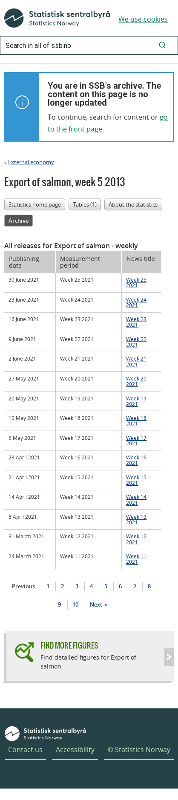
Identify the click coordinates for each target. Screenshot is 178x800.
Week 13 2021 (136, 519)
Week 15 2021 (136, 480)
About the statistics (133, 204)
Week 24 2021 (136, 302)
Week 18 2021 (136, 420)
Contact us (25, 749)
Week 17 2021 (136, 440)
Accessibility (75, 749)
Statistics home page (35, 204)
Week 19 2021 (136, 401)
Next (96, 604)
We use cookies (143, 19)
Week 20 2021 (136, 381)
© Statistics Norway (139, 749)
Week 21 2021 (136, 361)
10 (75, 604)
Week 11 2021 (136, 559)
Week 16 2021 (136, 460)
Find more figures (69, 645)
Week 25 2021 (136, 282)
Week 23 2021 (136, 322)
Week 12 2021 (136, 539)
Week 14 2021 (136, 499)
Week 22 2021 (136, 342)
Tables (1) (85, 204)
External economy (31, 162)
